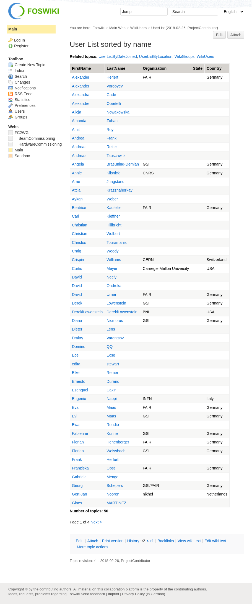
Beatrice (79, 207)
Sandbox (19, 156)
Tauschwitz (115, 155)
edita (76, 364)
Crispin (78, 259)
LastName (116, 68)
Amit (76, 129)
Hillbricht (113, 225)
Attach (235, 35)
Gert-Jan (79, 494)
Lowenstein (116, 303)
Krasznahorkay (119, 190)
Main (12, 29)
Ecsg (110, 355)
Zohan (112, 120)
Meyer (111, 268)
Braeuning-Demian (122, 164)
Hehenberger (117, 442)
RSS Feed (20, 94)
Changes (19, 82)
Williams (113, 259)
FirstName (81, 68)
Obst (110, 468)
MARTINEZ (116, 503)
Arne (76, 181)
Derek (77, 303)
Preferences (21, 105)
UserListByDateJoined (117, 56)
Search (17, 76)
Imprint (113, 594)
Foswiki (98, 28)
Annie (77, 173)
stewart (112, 364)
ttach (92, 541)
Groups (17, 117)
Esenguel (80, 390)
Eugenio (79, 398)
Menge (112, 477)
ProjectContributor (202, 28)
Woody (112, 251)
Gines (77, 503)
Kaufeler (113, 207)
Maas (111, 407)
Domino (78, 346)
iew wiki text (189, 541)
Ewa (75, 424)
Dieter (77, 329)
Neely (111, 277)
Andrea (78, 138)
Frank (111, 138)
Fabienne (80, 433)
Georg (77, 485)
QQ (109, 346)
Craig (76, 251)
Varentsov (115, 338)
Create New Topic (26, 65)
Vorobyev (114, 86)
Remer (112, 372)
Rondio (112, 424)
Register (21, 46)
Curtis (77, 268)
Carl (75, 216)
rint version (113, 541)
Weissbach (115, 451)
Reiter (111, 146)
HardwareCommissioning (35, 144)
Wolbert (113, 233)
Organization (155, 68)
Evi (74, 416)
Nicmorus (114, 320)
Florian (78, 442)
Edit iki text (215, 541)
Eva (75, 407)
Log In (19, 40)
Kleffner (113, 216)
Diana (77, 320)
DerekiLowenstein (87, 312)
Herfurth (113, 459)
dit (80, 541)
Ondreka (113, 285)
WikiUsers (138, 28)
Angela (78, 164)
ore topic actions (92, 547)
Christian (79, 225)
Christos (79, 242)
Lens (110, 329)
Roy (109, 129)
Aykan (77, 199)
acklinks (165, 541)
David (77, 277)
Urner (111, 294)
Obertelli (113, 103)
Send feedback (93, 594)
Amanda (79, 120)
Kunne (112, 433)
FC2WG (18, 132)
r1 (152, 541)
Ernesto (78, 381)
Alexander (80, 77)
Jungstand (115, 181)
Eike (75, 372)
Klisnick (112, 173)
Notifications (22, 88)
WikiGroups (184, 56)
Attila (76, 190)
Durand (112, 381)
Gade (111, 94)
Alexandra (80, 94)
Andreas (79, 146)
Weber (112, 199)
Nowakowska (117, 112)
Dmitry (77, 338)
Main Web (117, 28)
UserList (158, 28)
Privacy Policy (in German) (143, 594)
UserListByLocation (156, 56)
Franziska (80, 468)
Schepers (114, 485)
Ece (75, 355)
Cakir (111, 390)
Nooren (112, 494)
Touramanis (116, 242)
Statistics (19, 99)
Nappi (111, 398)
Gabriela (79, 477)
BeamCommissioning (31, 138)
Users (16, 111)
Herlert (112, 77)
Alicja (76, 112)
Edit (219, 35)
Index (16, 70)
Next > (96, 522)
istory (133, 541)
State (197, 68)
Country (214, 68)
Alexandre (80, 103)
